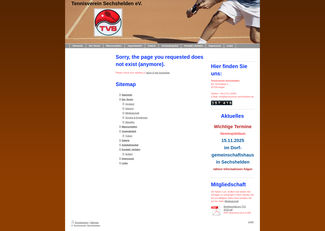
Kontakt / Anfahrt (131, 149)
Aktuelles (130, 122)
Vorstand (129, 104)
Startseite (127, 95)
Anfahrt (128, 154)
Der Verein (127, 99)
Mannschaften (129, 126)
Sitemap (94, 222)
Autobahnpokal (130, 145)
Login (251, 222)
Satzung (129, 108)
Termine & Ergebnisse (136, 117)
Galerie (126, 140)
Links (125, 163)
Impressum (128, 158)
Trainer (128, 136)
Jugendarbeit (129, 131)
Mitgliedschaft (132, 113)
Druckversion (79, 222)
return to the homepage (158, 72)
